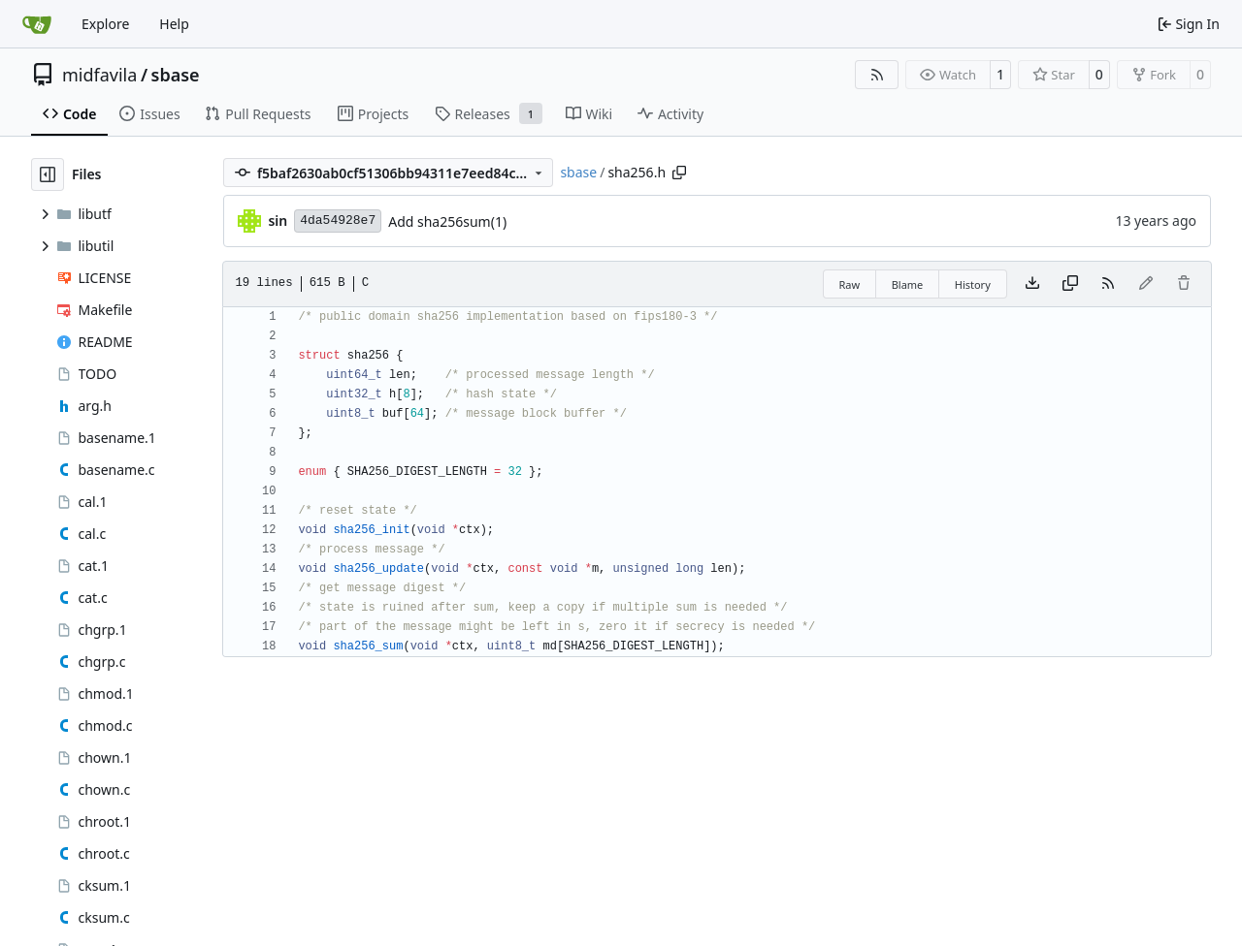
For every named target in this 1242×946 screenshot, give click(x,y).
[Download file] (1032, 284)
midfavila (99, 74)
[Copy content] (1070, 284)
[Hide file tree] (47, 174)
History (973, 284)
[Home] (37, 24)
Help (174, 24)
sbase (175, 74)
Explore (105, 24)
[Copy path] (679, 172)
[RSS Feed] (877, 74)
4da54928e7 (338, 220)
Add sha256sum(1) (447, 221)
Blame (908, 284)
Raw (850, 284)
